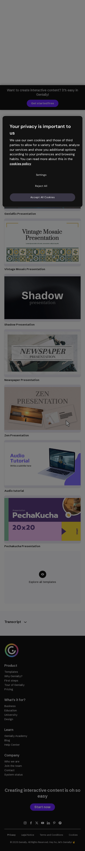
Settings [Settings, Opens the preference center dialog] (41, 174)
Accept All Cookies (42, 197)
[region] (42, 161)
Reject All (41, 186)
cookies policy (20, 164)
